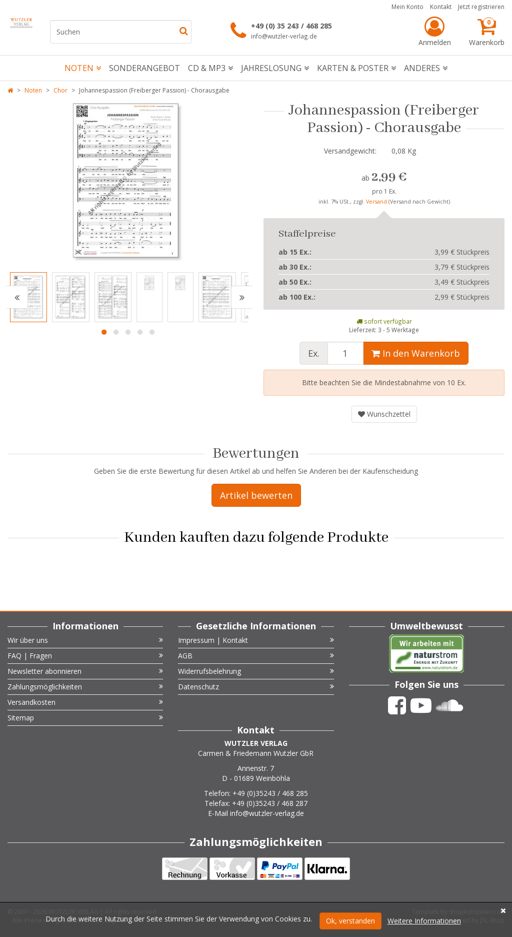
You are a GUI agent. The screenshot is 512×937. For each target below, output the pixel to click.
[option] (128, 182)
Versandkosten (85, 702)
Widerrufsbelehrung (256, 671)
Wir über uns (85, 640)
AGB (256, 655)
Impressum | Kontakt (256, 640)
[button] (17, 297)
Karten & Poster (356, 68)
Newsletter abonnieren (85, 671)
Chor (61, 90)
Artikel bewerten (256, 495)
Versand (377, 201)
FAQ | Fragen (85, 655)
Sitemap (85, 717)
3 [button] (128, 332)
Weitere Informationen (424, 920)
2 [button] (116, 332)
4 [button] (140, 332)
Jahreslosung (275, 68)
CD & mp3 (210, 68)
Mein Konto (408, 7)
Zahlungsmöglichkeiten (85, 686)
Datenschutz (256, 686)
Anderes (426, 68)
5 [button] (152, 332)
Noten (82, 68)
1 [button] (104, 332)
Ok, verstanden (350, 920)
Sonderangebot (144, 68)
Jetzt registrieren (481, 7)
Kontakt (441, 7)
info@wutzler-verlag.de (284, 36)
